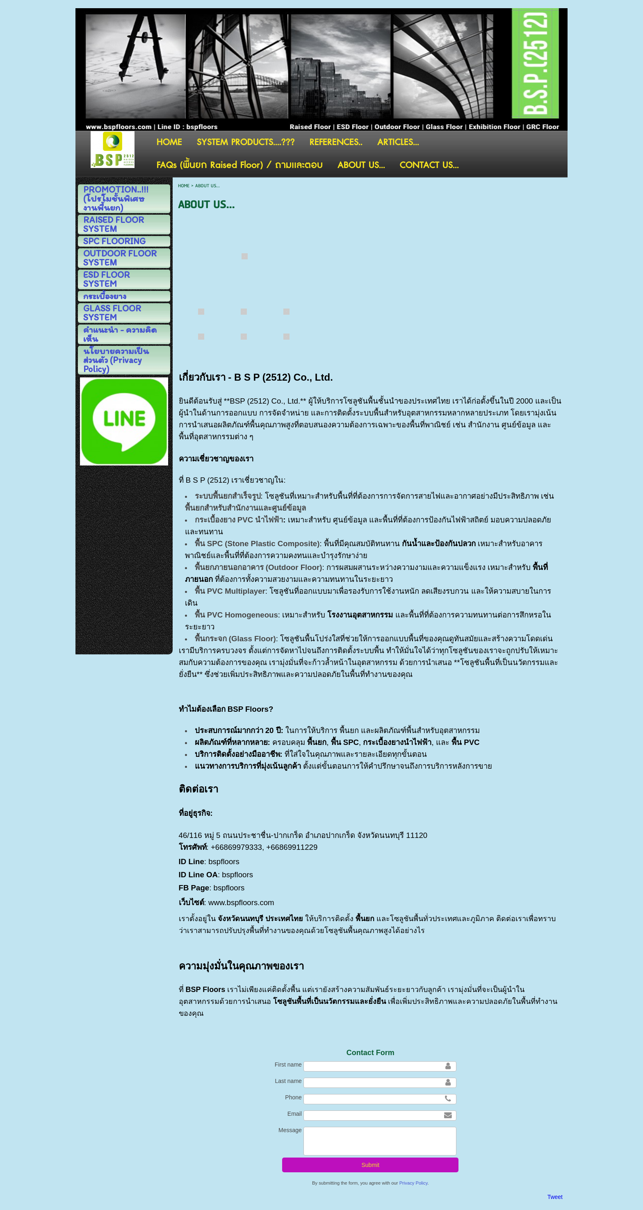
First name (288, 1064)
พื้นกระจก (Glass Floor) (235, 638)
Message (290, 1130)
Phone (293, 1097)
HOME (183, 186)
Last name (288, 1081)
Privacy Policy (413, 1182)
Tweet (555, 1197)
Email (294, 1113)
